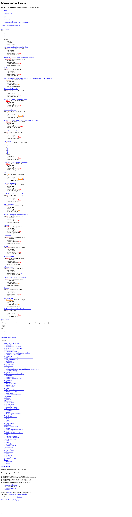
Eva (19, 84)
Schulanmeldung (8, 267)
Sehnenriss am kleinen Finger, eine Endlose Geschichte (19, 57)
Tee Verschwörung (9, 204)
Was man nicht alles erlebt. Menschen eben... (16, 47)
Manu (8, 48)
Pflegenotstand (8, 173)
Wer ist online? (6, 466)
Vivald (6, 246)
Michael (8, 59)
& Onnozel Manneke (21, 494)
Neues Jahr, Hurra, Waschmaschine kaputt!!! (16, 162)
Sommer (6, 288)
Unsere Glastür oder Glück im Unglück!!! (15, 277)
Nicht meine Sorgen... (10, 110)
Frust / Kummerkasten (10, 26)
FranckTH (12, 494)
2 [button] (4, 35)
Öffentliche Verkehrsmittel (11, 89)
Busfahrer (6, 68)
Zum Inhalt (4, 10)
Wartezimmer (7, 235)
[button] (4, 36)
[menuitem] (5, 16)
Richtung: (42, 323)
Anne (19, 273)
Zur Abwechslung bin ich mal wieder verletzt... (16, 214)
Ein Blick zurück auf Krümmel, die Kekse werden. (17, 309)
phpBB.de (19, 497)
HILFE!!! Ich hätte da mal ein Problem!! (15, 193)
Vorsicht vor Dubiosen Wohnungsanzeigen (15, 99)
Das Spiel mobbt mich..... (11, 183)
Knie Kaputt (7, 141)
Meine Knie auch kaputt (10, 131)
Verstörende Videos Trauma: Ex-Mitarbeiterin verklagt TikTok (21, 120)
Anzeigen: (9, 323)
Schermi (8, 80)
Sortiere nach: (25, 323)
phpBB (9, 492)
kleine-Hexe (9, 142)
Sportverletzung (8, 298)
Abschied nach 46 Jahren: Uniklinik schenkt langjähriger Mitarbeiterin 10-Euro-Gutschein (28, 78)
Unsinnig (6, 225)
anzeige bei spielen (9, 256)
